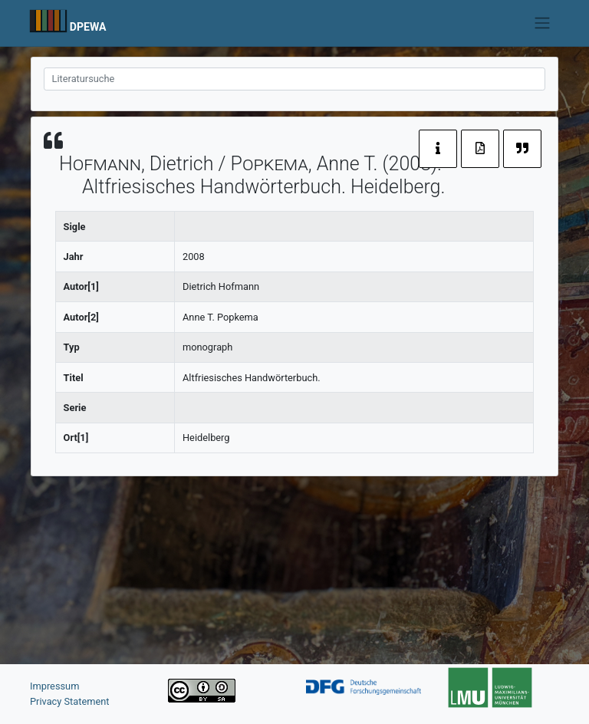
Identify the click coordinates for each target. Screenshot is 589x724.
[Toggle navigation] (542, 23)
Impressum (54, 686)
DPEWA (88, 27)
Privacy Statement (70, 701)
